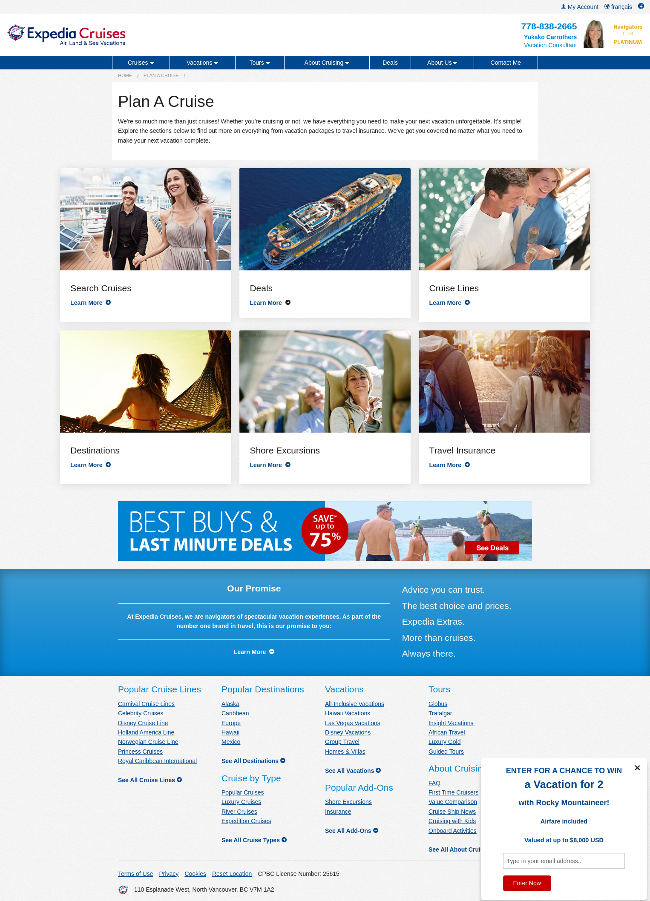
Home (125, 75)
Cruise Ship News (452, 811)
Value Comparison (453, 801)
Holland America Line (146, 732)
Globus (438, 703)
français (618, 6)
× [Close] (637, 768)
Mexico (230, 741)
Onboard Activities (453, 830)
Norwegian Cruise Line (148, 741)
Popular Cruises (242, 792)
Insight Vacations (451, 723)
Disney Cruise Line (143, 723)
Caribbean (235, 713)
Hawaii (230, 732)
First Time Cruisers (453, 792)
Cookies (195, 873)
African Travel (447, 732)
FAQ (434, 783)
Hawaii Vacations (347, 713)
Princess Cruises (140, 751)
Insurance (338, 811)
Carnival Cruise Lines (146, 703)
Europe (231, 723)
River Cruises (239, 811)
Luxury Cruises (241, 801)
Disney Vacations (348, 732)
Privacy (168, 873)
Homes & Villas (345, 751)
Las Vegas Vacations (352, 723)
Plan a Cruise (161, 75)
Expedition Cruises (246, 821)
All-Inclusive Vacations (354, 703)
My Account (579, 6)
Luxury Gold (444, 741)
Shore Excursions (348, 801)
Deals (390, 62)
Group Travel (342, 741)
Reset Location (232, 873)
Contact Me (506, 62)
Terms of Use (135, 873)
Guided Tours (446, 751)
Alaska (230, 703)
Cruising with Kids (452, 821)
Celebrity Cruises (141, 713)
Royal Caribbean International (157, 761)
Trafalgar (440, 713)
